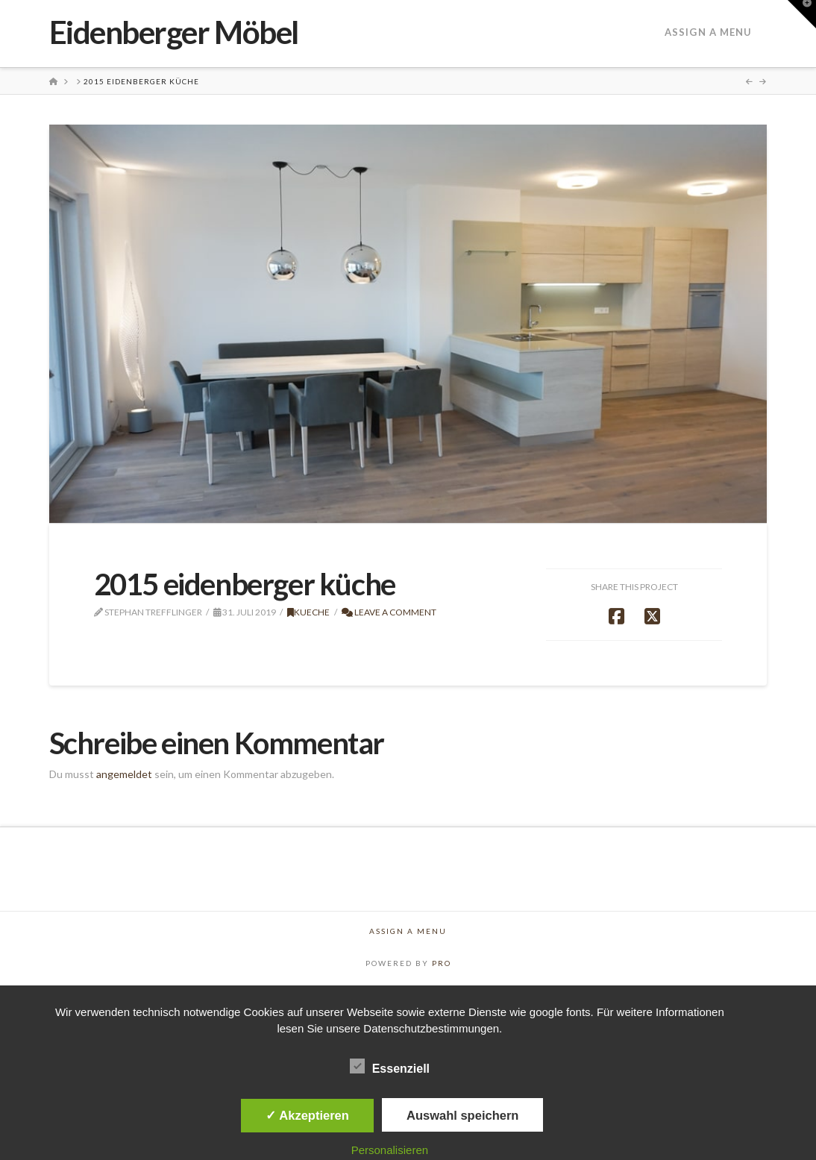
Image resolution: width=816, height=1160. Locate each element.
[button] (802, 14)
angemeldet (124, 774)
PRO (441, 963)
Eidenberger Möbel (173, 32)
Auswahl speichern (462, 1115)
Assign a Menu (708, 32)
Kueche (308, 612)
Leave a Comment (389, 612)
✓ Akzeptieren (307, 1115)
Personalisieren (389, 1150)
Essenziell (390, 1068)
